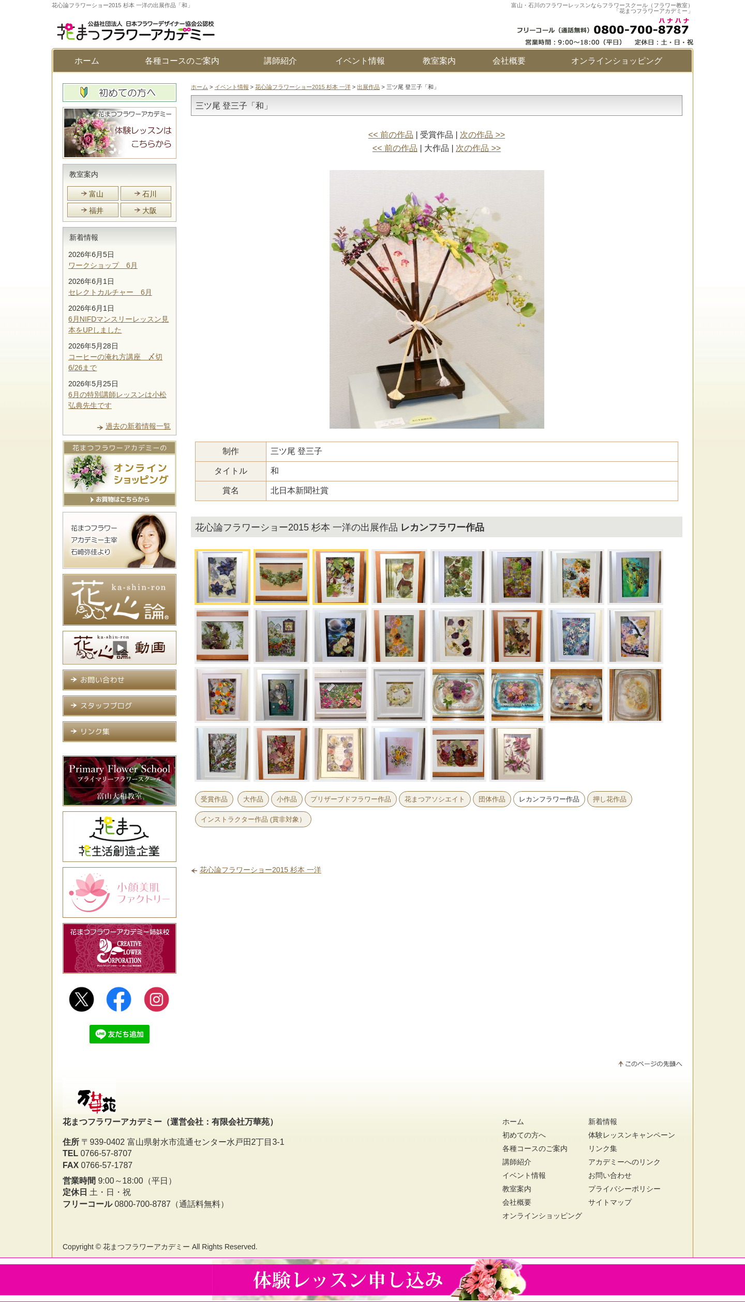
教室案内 (439, 60)
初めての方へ (524, 1135)
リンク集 (602, 1148)
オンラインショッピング (616, 60)
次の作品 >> (482, 134)
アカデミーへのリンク (624, 1162)
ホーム (86, 60)
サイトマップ (610, 1202)
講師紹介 (280, 60)
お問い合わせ (610, 1175)
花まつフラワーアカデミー (146, 1247)
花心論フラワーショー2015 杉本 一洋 (303, 87)
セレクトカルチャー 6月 (110, 292)
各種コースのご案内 (182, 60)
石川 (149, 194)
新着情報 (83, 237)
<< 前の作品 (390, 134)
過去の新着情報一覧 (138, 426)
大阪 (149, 210)
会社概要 (509, 60)
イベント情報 (360, 60)
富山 (96, 194)
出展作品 (368, 87)
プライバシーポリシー (624, 1189)
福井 (96, 210)
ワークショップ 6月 (103, 265)
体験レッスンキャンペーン (631, 1135)
